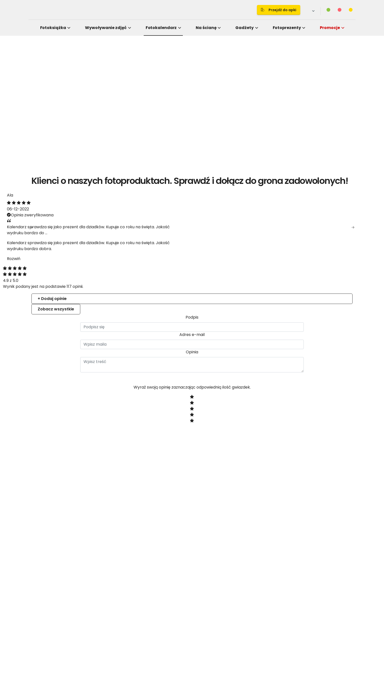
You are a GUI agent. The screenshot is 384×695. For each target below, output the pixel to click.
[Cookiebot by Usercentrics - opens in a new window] (276, 291)
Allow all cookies (277, 402)
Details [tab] (192, 307)
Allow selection (233, 402)
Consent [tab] (117, 307)
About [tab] (266, 307)
